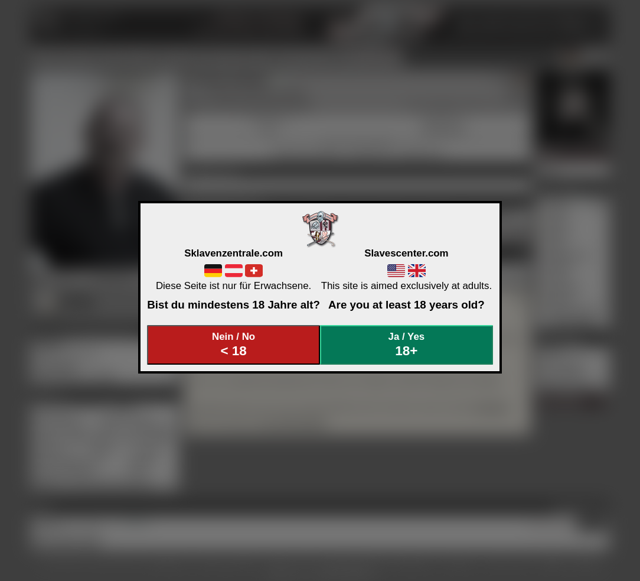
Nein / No (234, 345)
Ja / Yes (407, 345)
